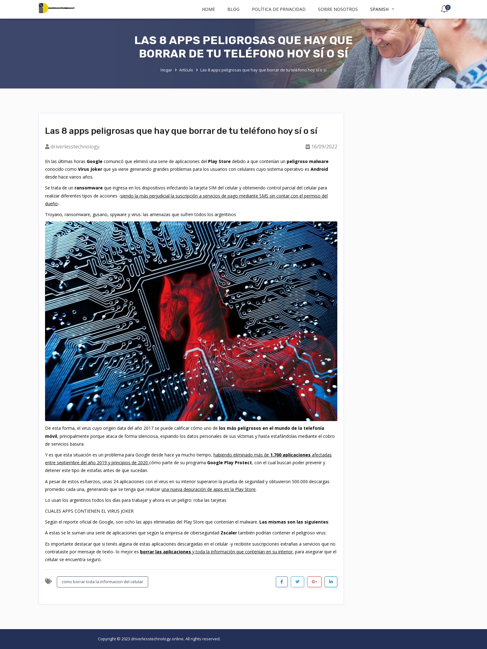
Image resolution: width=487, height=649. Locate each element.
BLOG (233, 9)
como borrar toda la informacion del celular (102, 581)
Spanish (382, 9)
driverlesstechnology (75, 146)
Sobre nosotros (338, 9)
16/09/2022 (324, 146)
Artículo (186, 70)
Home (208, 9)
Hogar (166, 70)
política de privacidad (279, 9)
